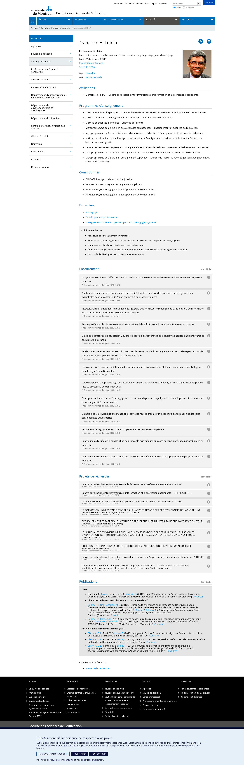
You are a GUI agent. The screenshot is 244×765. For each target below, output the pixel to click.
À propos (36, 46)
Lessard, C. (131, 593)
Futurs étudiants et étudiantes (195, 688)
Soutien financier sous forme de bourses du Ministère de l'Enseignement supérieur (120, 700)
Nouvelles (36, 143)
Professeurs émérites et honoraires (44, 70)
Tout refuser (79, 753)
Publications (72, 708)
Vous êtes (186, 681)
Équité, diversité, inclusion (117, 716)
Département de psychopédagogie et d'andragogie (42, 108)
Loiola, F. (105, 593)
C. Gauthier (100, 621)
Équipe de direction (41, 53)
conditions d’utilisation (92, 759)
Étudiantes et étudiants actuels (195, 692)
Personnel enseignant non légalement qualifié (41, 707)
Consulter (198, 596)
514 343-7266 (87, 66)
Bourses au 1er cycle (114, 688)
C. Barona (138, 610)
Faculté (44, 28)
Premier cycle (35, 692)
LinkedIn (90, 73)
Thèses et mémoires (76, 700)
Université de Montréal (40, 10)
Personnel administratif (43, 87)
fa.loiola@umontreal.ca (91, 62)
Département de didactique (46, 118)
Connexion (163, 3)
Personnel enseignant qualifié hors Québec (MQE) (45, 714)
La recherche (73, 704)
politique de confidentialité (60, 759)
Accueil (34, 28)
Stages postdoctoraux (39, 700)
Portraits (36, 159)
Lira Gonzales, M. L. (110, 604)
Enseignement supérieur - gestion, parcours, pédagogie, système (120, 222)
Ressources (111, 681)
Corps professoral (60, 28)
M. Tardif (113, 621)
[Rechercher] (199, 4)
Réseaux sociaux (40, 166)
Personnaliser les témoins (53, 753)
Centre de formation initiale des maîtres (48, 127)
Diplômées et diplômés (191, 696)
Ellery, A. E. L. (95, 633)
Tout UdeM (188, 7)
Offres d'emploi (39, 136)
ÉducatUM (109, 712)
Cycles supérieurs (37, 696)
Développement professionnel (101, 217)
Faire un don (37, 151)
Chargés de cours (40, 79)
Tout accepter (99, 753)
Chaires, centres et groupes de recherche (81, 694)
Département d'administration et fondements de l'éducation (48, 96)
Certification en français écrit (118, 708)
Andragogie (91, 212)
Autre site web (94, 77)
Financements (73, 712)
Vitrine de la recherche (97, 668)
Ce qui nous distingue (39, 688)
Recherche (72, 681)
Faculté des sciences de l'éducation (81, 13)
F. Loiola (150, 610)
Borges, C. (105, 618)
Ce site (177, 7)
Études (32, 681)
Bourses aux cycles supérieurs (119, 692)
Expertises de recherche (78, 688)
